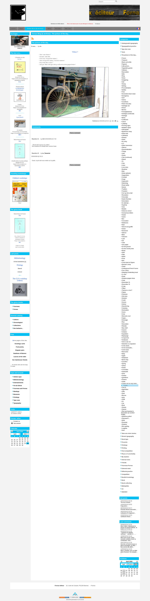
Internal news (125, 459)
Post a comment (75, 133)
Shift (123, 252)
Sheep (124, 84)
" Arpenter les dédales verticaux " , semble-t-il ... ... (128, 533)
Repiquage (125, 336)
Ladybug (124, 123)
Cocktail (124, 177)
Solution (124, 298)
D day (123, 286)
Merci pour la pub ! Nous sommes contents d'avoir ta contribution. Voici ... (128, 539)
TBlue (123, 288)
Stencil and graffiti (127, 227)
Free (123, 92)
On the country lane (128, 248)
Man (123, 171)
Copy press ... (124, 506)
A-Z (123, 143)
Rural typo (124, 439)
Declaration (125, 310)
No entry (124, 141)
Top (75, 594)
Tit (122, 161)
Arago (123, 179)
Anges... (124, 318)
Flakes (124, 292)
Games (124, 409)
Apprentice (125, 389)
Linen (123, 165)
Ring (123, 76)
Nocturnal (125, 230)
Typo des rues (125, 49)
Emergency (125, 96)
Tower (124, 266)
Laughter (124, 428)
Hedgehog (125, 80)
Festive (124, 375)
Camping (124, 308)
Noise (123, 78)
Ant (123, 240)
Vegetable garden (127, 68)
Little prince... (126, 66)
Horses (124, 302)
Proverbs (123, 442)
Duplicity (124, 205)
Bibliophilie (124, 486)
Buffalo (124, 90)
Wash (123, 256)
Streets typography (127, 436)
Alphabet (123, 492)
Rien (123, 322)
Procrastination (126, 88)
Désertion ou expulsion (129, 344)
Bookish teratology (127, 477)
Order (123, 381)
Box (123, 219)
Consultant (125, 221)
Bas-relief (125, 328)
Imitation (124, 332)
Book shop (125, 359)
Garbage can (126, 106)
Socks (124, 155)
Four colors (125, 270)
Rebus (124, 159)
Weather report (126, 127)
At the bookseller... (127, 348)
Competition (124, 474)
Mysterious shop (127, 131)
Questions (125, 377)
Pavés (124, 367)
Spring (124, 363)
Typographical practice (128, 46)
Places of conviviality (127, 454)
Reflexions (125, 223)
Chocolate (125, 197)
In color (124, 274)
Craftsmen (125, 119)
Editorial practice (126, 471)
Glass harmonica (127, 145)
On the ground (126, 246)
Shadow (124, 424)
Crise (123, 314)
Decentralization (127, 149)
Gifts (123, 391)
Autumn (124, 330)
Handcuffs (125, 371)
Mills (123, 74)
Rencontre (125, 351)
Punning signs (126, 125)
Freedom (124, 191)
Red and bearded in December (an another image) (128, 412)
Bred (123, 405)
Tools (122, 52)
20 (124, 574)
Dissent (124, 137)
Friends (123, 462)
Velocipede (125, 129)
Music (123, 250)
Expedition (125, 334)
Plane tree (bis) (126, 104)
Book (122, 480)
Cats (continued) (127, 157)
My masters (124, 457)
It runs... (126, 385)
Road (123, 276)
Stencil (20, 268)
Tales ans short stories (128, 433)
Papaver (124, 64)
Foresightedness (127, 111)
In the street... (126, 346)
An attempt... (125, 203)
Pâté (123, 254)
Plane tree (125, 133)
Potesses (124, 294)
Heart (123, 139)
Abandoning (125, 306)
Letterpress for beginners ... (128, 513)
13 (124, 572)
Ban (123, 260)
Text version (17, 423)
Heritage (124, 115)
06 (124, 570)
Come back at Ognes (128, 262)
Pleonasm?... (126, 418)
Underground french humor (130, 268)
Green (124, 228)
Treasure (124, 60)
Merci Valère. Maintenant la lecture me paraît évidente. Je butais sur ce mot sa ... (129, 527)
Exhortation (125, 201)
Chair (123, 280)
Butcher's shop (126, 264)
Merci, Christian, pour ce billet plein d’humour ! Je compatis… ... (129, 552)
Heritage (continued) (128, 113)
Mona (123, 117)
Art (123, 401)
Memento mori (126, 316)
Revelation (125, 195)
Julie (123, 153)
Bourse (124, 395)
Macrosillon (125, 72)
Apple (123, 355)
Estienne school (126, 211)
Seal (123, 393)
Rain (123, 225)
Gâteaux (124, 70)
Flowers (124, 379)
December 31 (126, 282)
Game (124, 217)
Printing (123, 448)
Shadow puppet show (128, 278)
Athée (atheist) (126, 173)
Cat (123, 403)
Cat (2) (124, 387)
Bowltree (124, 169)
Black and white (126, 62)
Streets (124, 407)
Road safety (125, 185)
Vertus (124, 365)
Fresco (124, 58)
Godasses (125, 340)
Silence (124, 147)
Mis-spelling (125, 426)
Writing (124, 86)
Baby (123, 353)
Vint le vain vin (126, 342)
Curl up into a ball (127, 193)
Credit (124, 300)
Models (124, 209)
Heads (124, 215)
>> (136, 564)
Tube (123, 242)
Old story (124, 296)
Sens (123, 373)
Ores (123, 207)
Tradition (124, 189)
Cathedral (125, 135)
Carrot (124, 121)
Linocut (20, 272)
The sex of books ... (126, 502)
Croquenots (125, 338)
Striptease (125, 357)
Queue (124, 187)
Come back (125, 350)
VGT (123, 98)
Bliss (123, 234)
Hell (123, 82)
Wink (123, 420)
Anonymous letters (127, 213)
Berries (124, 109)
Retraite (124, 326)
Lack (123, 238)
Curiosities (125, 369)
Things (124, 151)
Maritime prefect (127, 416)
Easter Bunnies (126, 199)
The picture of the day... (128, 55)
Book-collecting (126, 483)
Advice (124, 100)
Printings (123, 445)
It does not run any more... (130, 383)
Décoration (125, 324)
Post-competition (126, 451)
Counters (124, 361)
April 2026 (129, 561)
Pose (123, 258)
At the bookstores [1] (20, 261)
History (124, 304)
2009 (123, 399)
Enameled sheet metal (128, 94)
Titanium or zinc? (127, 290)
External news (125, 468)
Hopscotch (125, 181)
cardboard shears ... (126, 516)
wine (123, 397)
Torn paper (125, 244)
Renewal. (125, 422)
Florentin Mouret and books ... (129, 509)
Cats (123, 163)
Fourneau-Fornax (126, 465)
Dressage (125, 320)
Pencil (124, 107)
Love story (125, 167)
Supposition (125, 175)
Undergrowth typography (129, 43)
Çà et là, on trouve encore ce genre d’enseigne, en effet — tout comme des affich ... (129, 545)
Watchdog (125, 183)
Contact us (16, 421)
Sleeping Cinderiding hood (130, 272)
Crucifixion (125, 102)
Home (124, 312)
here (123, 430)
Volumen (124, 236)
